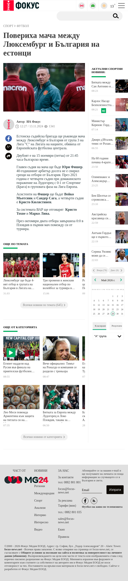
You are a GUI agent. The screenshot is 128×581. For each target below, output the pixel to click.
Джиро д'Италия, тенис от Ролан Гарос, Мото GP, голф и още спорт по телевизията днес (103, 142)
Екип (61, 529)
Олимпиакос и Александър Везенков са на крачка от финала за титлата (103, 179)
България (40, 478)
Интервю (40, 515)
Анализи (39, 507)
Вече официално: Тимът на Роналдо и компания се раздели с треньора (60, 367)
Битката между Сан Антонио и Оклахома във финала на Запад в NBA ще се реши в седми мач (103, 84)
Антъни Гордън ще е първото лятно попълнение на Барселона (103, 235)
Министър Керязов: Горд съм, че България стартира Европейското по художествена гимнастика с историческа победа (102, 123)
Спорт (38, 500)
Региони (39, 486)
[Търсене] (81, 16)
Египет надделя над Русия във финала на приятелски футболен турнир (17, 368)
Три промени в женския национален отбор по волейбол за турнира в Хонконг (58, 285)
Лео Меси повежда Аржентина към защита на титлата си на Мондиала (18, 417)
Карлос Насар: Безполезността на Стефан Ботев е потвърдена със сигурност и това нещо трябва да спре (103, 103)
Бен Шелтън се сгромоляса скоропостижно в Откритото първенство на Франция (102, 197)
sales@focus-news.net (66, 520)
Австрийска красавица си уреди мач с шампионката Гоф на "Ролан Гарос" (103, 216)
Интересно (41, 522)
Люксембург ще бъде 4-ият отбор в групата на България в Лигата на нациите (18, 285)
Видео (38, 529)
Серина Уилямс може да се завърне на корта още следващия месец (102, 253)
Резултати (117, 325)
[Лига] (108, 336)
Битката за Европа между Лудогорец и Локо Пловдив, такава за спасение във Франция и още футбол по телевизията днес (59, 417)
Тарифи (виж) (67, 505)
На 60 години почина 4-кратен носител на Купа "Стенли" (102, 160)
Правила (63, 536)
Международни (44, 493)
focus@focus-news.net (66, 490)
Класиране (100, 325)
